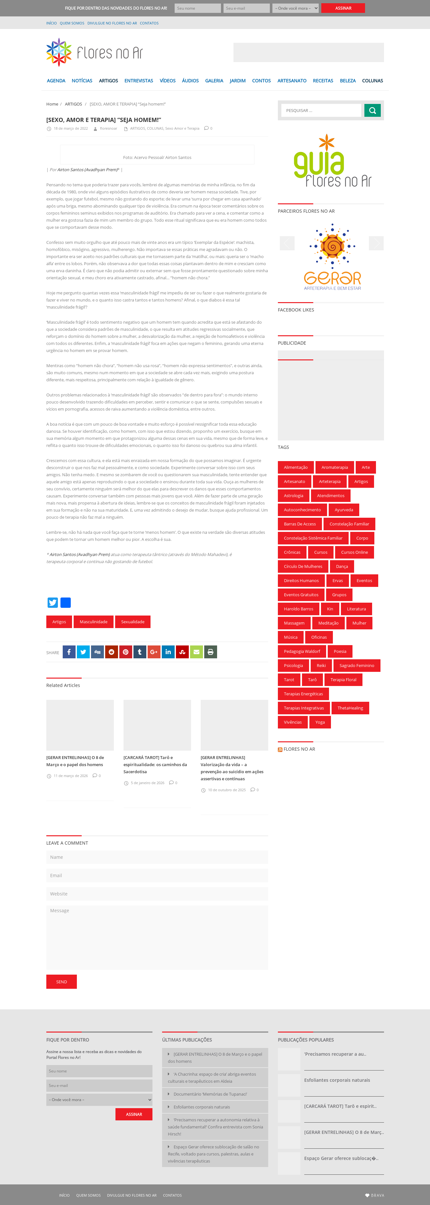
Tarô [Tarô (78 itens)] (312, 679)
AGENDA (56, 81)
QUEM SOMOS (72, 23)
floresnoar (105, 128)
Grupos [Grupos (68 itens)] (339, 595)
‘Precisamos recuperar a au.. (335, 1054)
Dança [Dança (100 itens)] (342, 566)
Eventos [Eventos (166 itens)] (364, 580)
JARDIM (238, 81)
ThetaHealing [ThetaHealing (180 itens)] (350, 708)
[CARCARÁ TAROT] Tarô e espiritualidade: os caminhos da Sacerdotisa (155, 764)
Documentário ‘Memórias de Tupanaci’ (210, 1094)
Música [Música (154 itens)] (290, 637)
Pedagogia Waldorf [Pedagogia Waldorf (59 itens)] (302, 651)
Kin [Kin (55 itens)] (330, 609)
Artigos (59, 622)
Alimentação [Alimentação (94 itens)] (296, 467)
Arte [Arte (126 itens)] (366, 467)
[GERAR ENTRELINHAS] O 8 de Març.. (344, 1132)
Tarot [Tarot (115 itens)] (289, 679)
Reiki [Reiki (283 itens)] (321, 665)
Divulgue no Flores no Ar (112, 23)
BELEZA (348, 81)
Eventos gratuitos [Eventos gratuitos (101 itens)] (301, 595)
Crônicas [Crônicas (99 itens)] (292, 552)
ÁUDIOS (190, 81)
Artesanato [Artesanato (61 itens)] (294, 481)
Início (51, 23)
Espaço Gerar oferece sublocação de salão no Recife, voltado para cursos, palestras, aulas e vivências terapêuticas (213, 1154)
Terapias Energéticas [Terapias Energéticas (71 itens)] (303, 694)
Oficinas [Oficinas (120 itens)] (319, 637)
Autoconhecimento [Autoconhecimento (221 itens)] (302, 510)
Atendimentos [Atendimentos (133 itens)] (330, 495)
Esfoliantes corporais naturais (202, 1107)
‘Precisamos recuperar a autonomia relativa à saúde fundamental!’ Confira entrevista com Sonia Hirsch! (215, 1127)
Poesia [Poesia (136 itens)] (340, 651)
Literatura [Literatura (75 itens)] (356, 609)
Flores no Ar (299, 749)
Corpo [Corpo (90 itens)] (362, 538)
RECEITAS (323, 81)
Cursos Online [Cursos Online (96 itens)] (354, 552)
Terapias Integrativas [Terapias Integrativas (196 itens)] (304, 708)
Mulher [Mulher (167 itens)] (359, 623)
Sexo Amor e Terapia (182, 128)
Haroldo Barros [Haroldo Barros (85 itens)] (298, 609)
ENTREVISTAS (138, 81)
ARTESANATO (292, 81)
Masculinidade (93, 622)
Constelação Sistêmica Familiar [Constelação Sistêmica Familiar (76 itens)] (313, 538)
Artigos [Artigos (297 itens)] (361, 481)
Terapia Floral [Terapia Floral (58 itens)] (343, 679)
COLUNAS (372, 81)
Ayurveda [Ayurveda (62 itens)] (344, 510)
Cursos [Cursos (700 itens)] (320, 552)
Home (52, 104)
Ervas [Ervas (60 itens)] (338, 580)
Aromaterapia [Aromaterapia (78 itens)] (335, 467)
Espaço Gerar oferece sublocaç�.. (341, 1158)
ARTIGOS (108, 81)
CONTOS (261, 81)
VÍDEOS (168, 81)
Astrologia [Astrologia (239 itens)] (293, 495)
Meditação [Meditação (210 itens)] (328, 623)
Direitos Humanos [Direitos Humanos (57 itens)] (301, 580)
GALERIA (214, 81)
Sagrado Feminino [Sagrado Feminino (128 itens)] (357, 665)
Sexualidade (132, 622)
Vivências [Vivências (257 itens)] (293, 722)
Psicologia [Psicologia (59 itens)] (293, 665)
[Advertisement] (308, 52)
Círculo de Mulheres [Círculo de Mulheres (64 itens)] (303, 566)
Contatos (149, 23)
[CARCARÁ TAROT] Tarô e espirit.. (340, 1106)
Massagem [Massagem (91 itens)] (294, 623)
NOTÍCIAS (82, 81)
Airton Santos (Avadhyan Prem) (87, 169)
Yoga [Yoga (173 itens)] (320, 722)
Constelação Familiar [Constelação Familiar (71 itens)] (349, 524)
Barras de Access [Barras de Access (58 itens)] (300, 524)
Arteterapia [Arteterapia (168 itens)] (330, 481)
